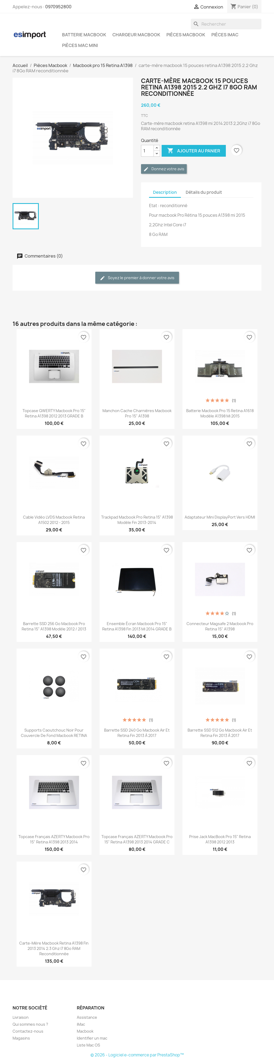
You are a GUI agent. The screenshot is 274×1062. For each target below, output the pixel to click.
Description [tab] (165, 192)
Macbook (85, 1031)
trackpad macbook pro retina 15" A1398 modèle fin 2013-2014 (137, 520)
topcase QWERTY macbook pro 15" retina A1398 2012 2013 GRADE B (54, 413)
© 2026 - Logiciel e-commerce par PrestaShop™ (137, 1055)
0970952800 (58, 7)
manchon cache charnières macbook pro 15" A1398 (137, 413)
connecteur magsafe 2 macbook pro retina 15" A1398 (220, 626)
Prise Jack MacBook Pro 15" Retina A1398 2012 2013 (220, 839)
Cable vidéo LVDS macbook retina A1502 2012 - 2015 (54, 520)
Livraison (21, 1017)
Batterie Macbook (84, 35)
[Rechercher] (226, 24)
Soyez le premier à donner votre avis (137, 278)
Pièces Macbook (185, 35)
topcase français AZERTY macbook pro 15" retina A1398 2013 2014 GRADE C (137, 839)
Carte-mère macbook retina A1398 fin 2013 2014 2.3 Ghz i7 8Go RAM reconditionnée (54, 948)
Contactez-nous (28, 1031)
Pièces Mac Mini (80, 45)
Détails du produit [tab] (204, 192)
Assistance (87, 1017)
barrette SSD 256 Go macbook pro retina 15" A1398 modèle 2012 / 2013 (54, 626)
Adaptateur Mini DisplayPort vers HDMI (220, 517)
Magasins (21, 1038)
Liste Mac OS (88, 1045)
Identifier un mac (92, 1038)
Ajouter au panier (193, 150)
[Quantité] (147, 151)
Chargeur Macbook (136, 35)
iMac (81, 1024)
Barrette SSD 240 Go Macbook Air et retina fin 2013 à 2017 (137, 733)
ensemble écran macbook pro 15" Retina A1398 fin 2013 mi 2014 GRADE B (137, 626)
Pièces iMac (224, 35)
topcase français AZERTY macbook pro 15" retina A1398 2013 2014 (54, 839)
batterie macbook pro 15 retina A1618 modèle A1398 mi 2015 (220, 413)
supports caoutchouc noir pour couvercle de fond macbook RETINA (54, 733)
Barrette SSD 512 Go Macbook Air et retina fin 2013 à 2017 (220, 733)
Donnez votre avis (163, 169)
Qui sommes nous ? (30, 1024)
